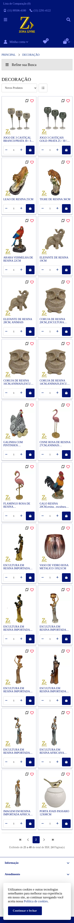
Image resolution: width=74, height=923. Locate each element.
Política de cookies (36, 901)
